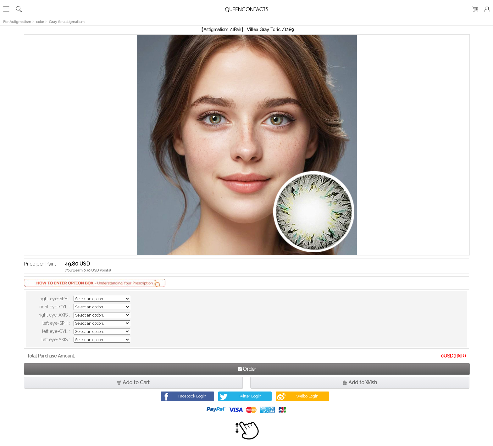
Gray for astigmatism (67, 22)
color (40, 22)
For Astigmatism (17, 22)
